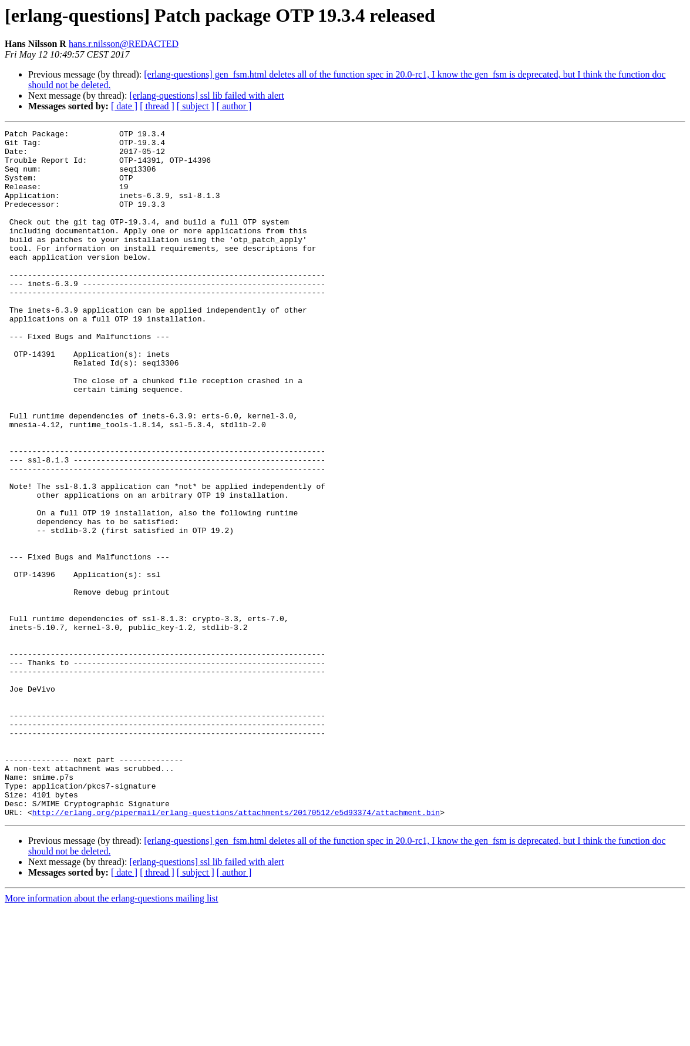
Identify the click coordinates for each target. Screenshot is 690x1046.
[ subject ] (195, 106)
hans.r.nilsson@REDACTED (124, 44)
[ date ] (124, 106)
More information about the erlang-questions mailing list (111, 1036)
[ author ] (234, 106)
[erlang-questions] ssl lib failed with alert (206, 95)
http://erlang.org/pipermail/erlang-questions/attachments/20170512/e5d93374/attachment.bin (236, 949)
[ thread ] (157, 106)
